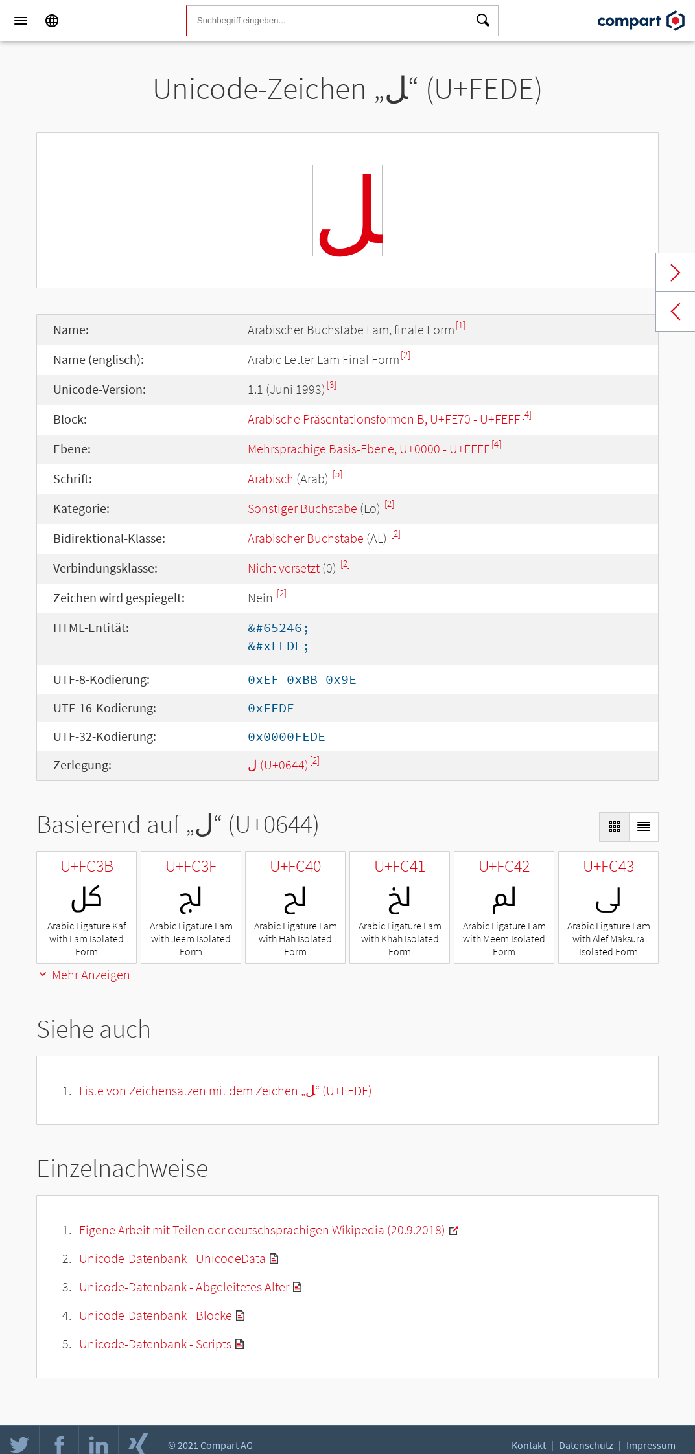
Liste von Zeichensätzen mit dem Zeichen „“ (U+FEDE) (225, 1090)
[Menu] (20, 20)
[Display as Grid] (614, 827)
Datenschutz (586, 1444)
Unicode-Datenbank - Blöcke (155, 1315)
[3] (331, 384)
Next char (675, 272)
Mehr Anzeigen (83, 974)
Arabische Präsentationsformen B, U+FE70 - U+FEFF (384, 419)
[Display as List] (644, 827)
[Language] (51, 20)
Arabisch (271, 478)
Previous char (675, 311)
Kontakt (529, 1444)
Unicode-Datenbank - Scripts (155, 1343)
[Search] (483, 20)
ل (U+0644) (278, 764)
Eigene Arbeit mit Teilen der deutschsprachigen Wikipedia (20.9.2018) (262, 1229)
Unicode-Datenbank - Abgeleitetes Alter (184, 1286)
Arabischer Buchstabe (306, 538)
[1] (460, 325)
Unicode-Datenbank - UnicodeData (172, 1258)
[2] (405, 354)
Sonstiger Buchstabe (302, 508)
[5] (337, 474)
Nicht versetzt (284, 568)
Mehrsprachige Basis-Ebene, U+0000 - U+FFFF (369, 448)
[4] (527, 414)
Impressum (651, 1444)
